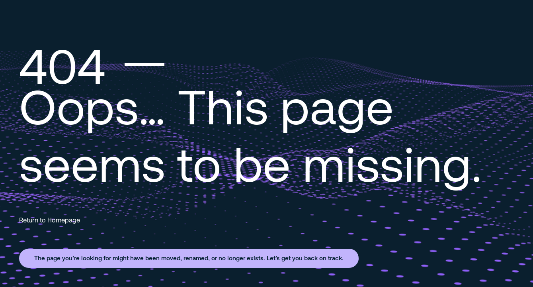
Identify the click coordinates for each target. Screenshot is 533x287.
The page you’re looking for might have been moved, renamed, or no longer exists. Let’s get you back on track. (189, 257)
